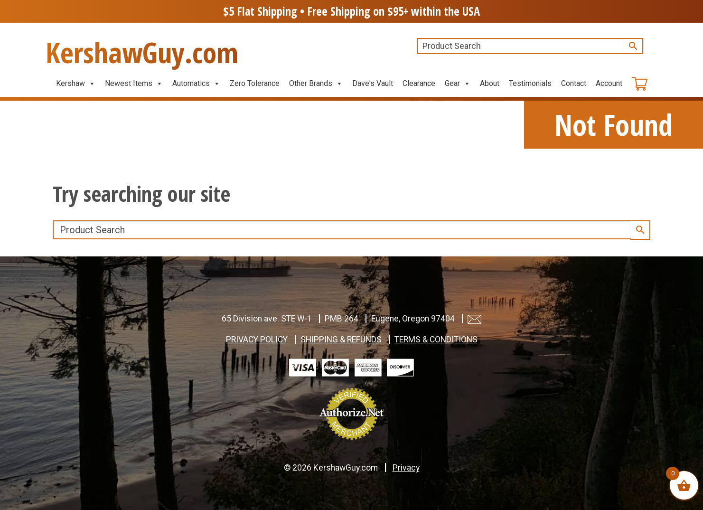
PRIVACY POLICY (257, 339)
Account (609, 83)
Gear (457, 83)
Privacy (406, 467)
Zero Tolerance (255, 83)
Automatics (196, 83)
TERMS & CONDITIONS (436, 339)
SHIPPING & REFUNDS (341, 339)
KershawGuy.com (142, 52)
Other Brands (316, 83)
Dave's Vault (372, 83)
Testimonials (530, 83)
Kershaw (75, 83)
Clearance (419, 83)
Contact (573, 83)
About (489, 83)
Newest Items (134, 83)
